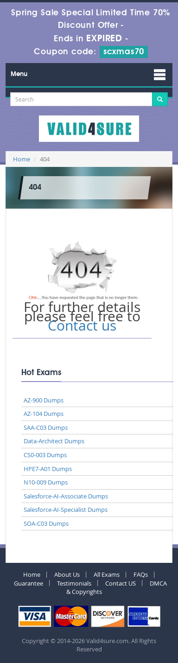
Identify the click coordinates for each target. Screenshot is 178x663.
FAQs (141, 574)
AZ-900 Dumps (44, 400)
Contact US (120, 583)
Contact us (82, 325)
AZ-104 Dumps (44, 413)
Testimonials (74, 583)
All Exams (107, 574)
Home (21, 159)
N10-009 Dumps (46, 482)
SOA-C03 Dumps (46, 523)
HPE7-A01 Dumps (48, 469)
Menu (19, 74)
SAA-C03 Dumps (46, 427)
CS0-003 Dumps (45, 455)
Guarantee (28, 583)
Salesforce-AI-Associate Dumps (66, 496)
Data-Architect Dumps (54, 441)
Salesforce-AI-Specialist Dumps (66, 509)
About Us (67, 574)
